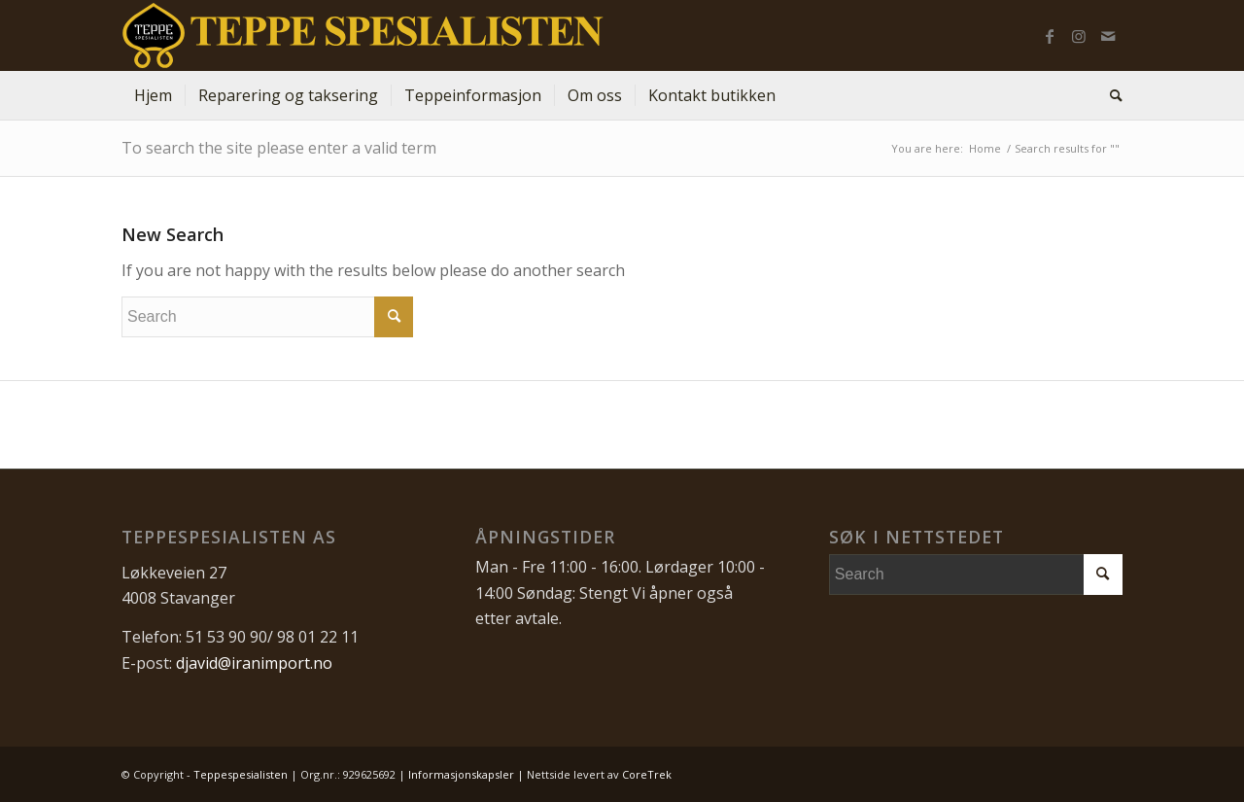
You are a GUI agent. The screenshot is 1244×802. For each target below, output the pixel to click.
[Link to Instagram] (1078, 36)
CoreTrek (647, 774)
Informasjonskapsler (461, 774)
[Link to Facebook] (1049, 36)
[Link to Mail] (1108, 36)
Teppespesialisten (240, 774)
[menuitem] (153, 95)
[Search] (1110, 95)
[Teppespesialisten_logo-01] (363, 35)
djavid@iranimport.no (254, 663)
